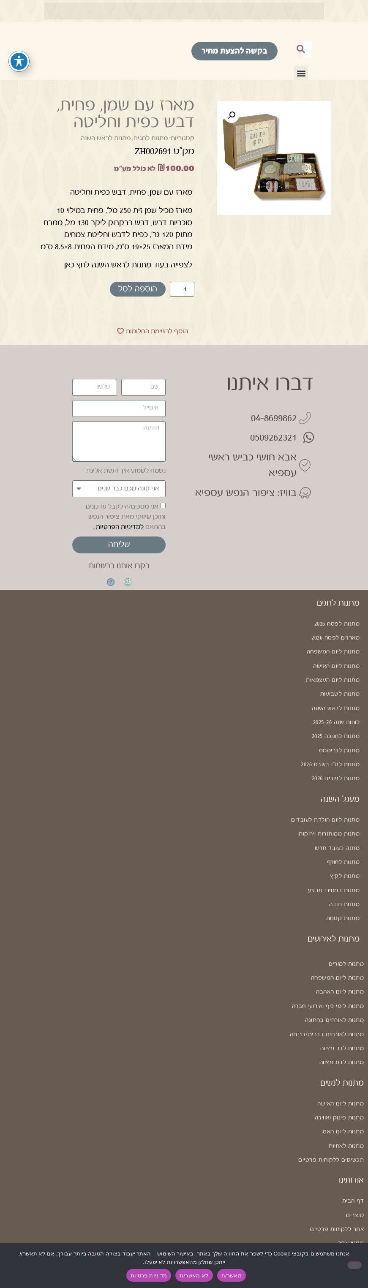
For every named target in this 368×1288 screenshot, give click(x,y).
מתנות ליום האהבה (340, 954)
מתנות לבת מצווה (341, 1016)
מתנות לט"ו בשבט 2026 (330, 747)
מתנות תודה (344, 874)
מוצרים (355, 1157)
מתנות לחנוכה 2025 (336, 722)
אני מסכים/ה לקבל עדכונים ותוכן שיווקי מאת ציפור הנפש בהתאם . (126, 516)
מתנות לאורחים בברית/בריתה (327, 991)
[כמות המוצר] (182, 289)
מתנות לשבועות (340, 685)
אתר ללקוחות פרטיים (337, 1170)
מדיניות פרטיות (344, 1195)
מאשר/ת (231, 1275)
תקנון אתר (351, 1182)
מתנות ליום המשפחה (333, 648)
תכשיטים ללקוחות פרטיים (331, 1105)
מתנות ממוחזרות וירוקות (329, 811)
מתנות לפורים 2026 (336, 759)
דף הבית (353, 1145)
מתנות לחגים (151, 138)
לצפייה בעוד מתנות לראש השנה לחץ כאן (128, 265)
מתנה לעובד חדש (337, 824)
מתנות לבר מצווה (342, 1004)
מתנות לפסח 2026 (337, 623)
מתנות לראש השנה (106, 138)
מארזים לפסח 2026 (335, 635)
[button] (301, 73)
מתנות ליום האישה (336, 660)
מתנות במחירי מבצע (334, 861)
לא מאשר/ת (194, 1275)
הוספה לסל (137, 289)
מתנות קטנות (343, 886)
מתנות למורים (346, 929)
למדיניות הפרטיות (119, 526)
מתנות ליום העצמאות (333, 672)
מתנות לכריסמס (339, 735)
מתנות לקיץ (345, 849)
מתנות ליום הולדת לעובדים (325, 799)
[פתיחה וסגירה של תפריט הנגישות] (19, 61)
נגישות (356, 1207)
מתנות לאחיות (346, 1093)
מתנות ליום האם (343, 1081)
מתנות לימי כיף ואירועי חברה (328, 967)
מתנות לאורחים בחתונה (334, 979)
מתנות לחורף (343, 836)
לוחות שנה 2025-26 (336, 710)
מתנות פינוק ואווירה (339, 1068)
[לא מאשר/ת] (354, 1265)
